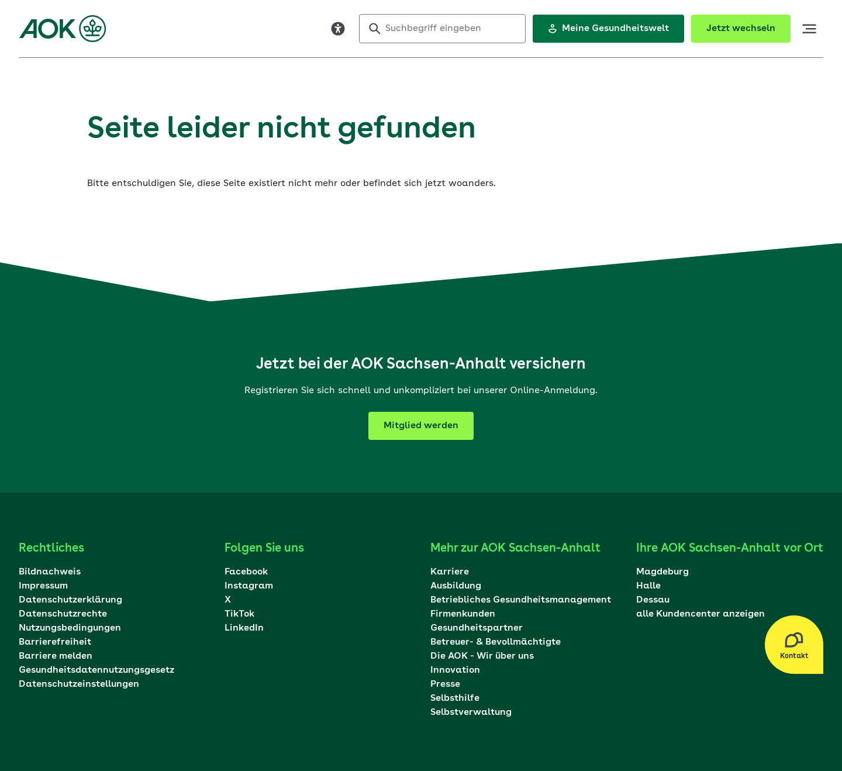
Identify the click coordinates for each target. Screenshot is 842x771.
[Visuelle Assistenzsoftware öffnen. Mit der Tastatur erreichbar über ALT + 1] (338, 29)
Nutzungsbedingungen (70, 628)
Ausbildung (455, 586)
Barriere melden (55, 656)
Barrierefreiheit (55, 642)
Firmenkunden (462, 614)
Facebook (246, 572)
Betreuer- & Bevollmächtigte (495, 642)
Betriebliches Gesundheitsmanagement (520, 600)
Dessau (653, 600)
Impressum (43, 586)
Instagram (249, 586)
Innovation (455, 670)
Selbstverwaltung (471, 712)
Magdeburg (662, 572)
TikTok (239, 614)
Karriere (449, 572)
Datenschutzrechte (63, 614)
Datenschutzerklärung (70, 600)
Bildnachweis (50, 572)
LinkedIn (244, 628)
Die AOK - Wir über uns (482, 656)
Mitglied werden (421, 426)
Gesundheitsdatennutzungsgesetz (96, 670)
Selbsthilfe (454, 698)
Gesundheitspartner (476, 628)
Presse (445, 684)
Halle (648, 586)
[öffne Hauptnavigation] (809, 29)
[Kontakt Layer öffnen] (794, 644)
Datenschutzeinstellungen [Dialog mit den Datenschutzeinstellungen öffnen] (79, 684)
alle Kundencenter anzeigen (700, 614)
